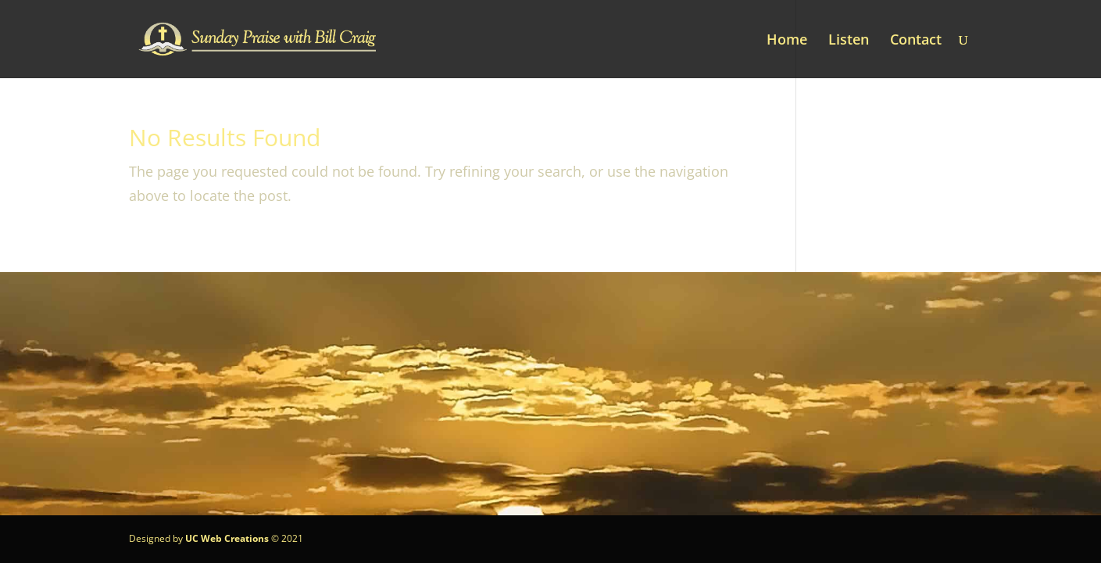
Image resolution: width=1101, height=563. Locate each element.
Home (787, 41)
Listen (848, 41)
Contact (916, 41)
